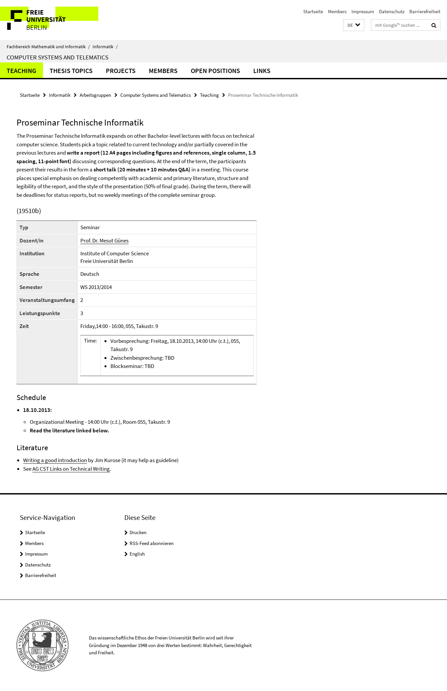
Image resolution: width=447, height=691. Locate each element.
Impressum (362, 11)
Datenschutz (391, 11)
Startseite (313, 11)
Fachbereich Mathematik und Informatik (48, 46)
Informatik (105, 46)
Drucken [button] (138, 532)
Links (261, 70)
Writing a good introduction (55, 460)
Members (337, 11)
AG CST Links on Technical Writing (71, 468)
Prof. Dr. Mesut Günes (104, 240)
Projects (121, 70)
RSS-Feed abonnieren (152, 543)
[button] (353, 25)
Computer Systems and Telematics (57, 57)
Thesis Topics (71, 70)
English (137, 554)
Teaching (21, 70)
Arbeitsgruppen (95, 95)
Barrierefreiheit (424, 11)
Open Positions (215, 70)
